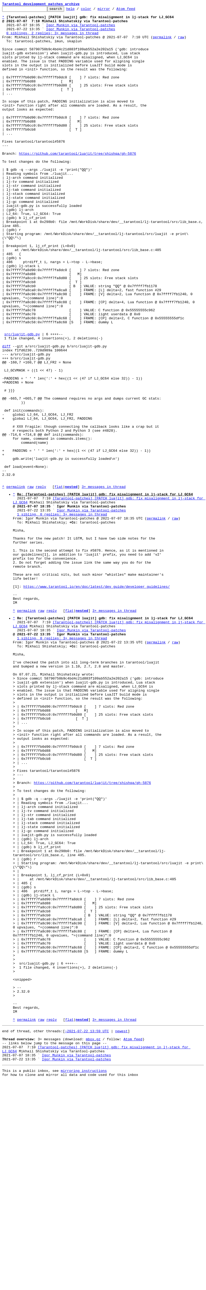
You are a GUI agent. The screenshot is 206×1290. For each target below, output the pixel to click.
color (94, 10)
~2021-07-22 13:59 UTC (87, 1233)
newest (121, 1233)
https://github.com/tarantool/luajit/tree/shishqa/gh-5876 (77, 183)
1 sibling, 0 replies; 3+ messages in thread (62, 615)
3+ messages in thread (104, 582)
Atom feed (134, 10)
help (79, 10)
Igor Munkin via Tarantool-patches (80, 28)
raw (181, 43)
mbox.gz (93, 1242)
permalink (162, 43)
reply (41, 582)
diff (6, 414)
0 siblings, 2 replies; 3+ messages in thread (52, 38)
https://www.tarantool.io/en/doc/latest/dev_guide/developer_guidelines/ (96, 702)
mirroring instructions (84, 1279)
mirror (112, 10)
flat (58, 582)
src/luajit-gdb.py (22, 399)
